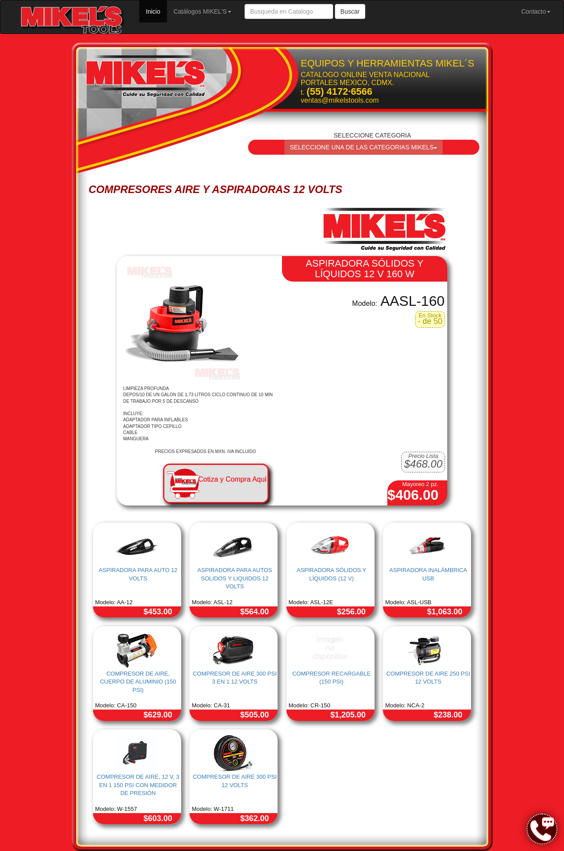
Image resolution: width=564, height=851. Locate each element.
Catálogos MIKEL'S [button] (202, 11)
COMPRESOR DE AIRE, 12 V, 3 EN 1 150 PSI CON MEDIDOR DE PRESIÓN (138, 784)
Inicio (156, 11)
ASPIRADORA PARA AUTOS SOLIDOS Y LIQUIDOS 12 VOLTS (234, 578)
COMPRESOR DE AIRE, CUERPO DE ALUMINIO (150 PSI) (138, 681)
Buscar (350, 11)
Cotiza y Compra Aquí (232, 479)
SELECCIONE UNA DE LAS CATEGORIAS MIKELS (364, 147)
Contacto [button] (535, 11)
